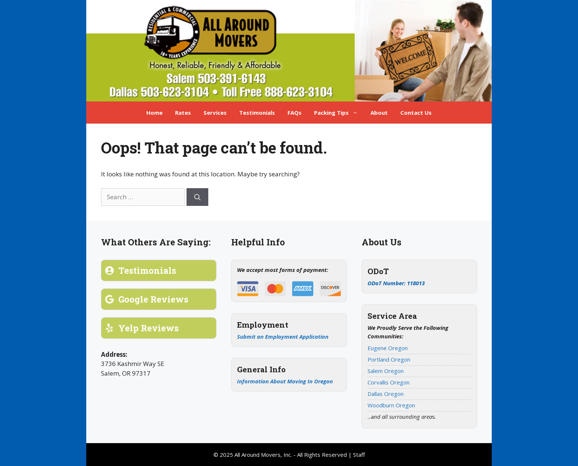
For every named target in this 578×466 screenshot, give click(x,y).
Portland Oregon (389, 359)
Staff (359, 454)
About (379, 112)
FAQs (295, 112)
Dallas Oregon (386, 393)
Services (215, 112)
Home (154, 112)
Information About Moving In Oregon (285, 381)
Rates (183, 112)
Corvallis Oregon (389, 382)
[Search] (197, 197)
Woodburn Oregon (391, 405)
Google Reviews (153, 299)
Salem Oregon (386, 370)
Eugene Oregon (388, 348)
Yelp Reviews (148, 328)
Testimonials (257, 112)
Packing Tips (339, 112)
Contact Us (416, 112)
